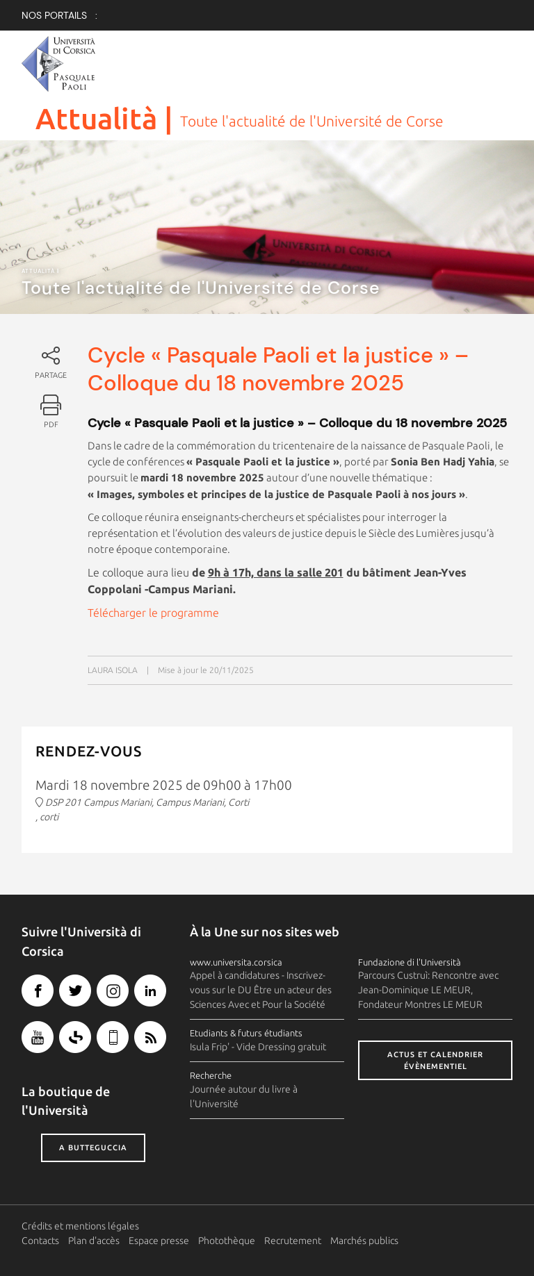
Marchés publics (364, 1240)
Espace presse (159, 1240)
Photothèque (226, 1240)
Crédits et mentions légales (80, 1226)
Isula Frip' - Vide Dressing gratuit (258, 1046)
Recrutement (292, 1240)
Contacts (40, 1240)
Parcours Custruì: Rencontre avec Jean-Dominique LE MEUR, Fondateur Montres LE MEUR (428, 990)
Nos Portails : (59, 15)
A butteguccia (93, 1147)
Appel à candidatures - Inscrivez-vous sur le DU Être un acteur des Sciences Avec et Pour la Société (261, 990)
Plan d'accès (94, 1240)
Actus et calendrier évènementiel (435, 1060)
